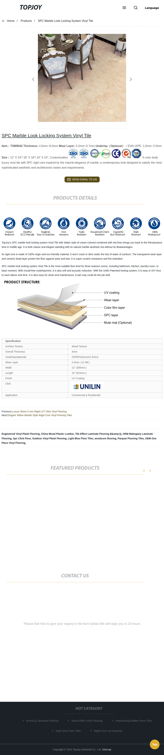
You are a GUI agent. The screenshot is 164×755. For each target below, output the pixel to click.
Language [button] (152, 7)
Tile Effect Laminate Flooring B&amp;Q (98, 433)
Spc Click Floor (22, 438)
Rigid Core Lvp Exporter (109, 730)
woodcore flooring (105, 438)
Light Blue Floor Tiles (80, 438)
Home (11, 20)
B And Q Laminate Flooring (43, 720)
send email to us (82, 179)
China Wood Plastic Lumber (57, 433)
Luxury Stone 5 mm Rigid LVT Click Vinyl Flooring (39, 411)
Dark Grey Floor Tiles (69, 730)
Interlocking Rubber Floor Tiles (134, 720)
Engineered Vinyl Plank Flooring (21, 433)
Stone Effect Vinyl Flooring (87, 720)
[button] (124, 8)
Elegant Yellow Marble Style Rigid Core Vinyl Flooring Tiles (39, 415)
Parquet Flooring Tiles (131, 438)
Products (26, 20)
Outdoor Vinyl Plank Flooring (49, 438)
